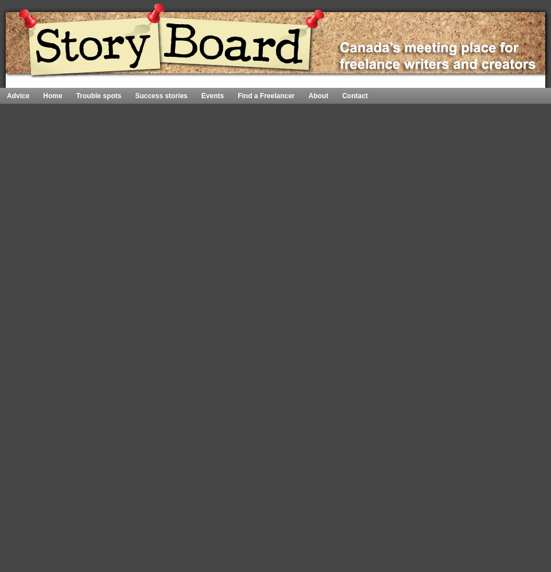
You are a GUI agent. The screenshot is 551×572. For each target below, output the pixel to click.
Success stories (161, 96)
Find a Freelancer (266, 96)
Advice (18, 96)
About (319, 96)
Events (212, 96)
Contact (355, 96)
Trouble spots (99, 96)
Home (517, 83)
